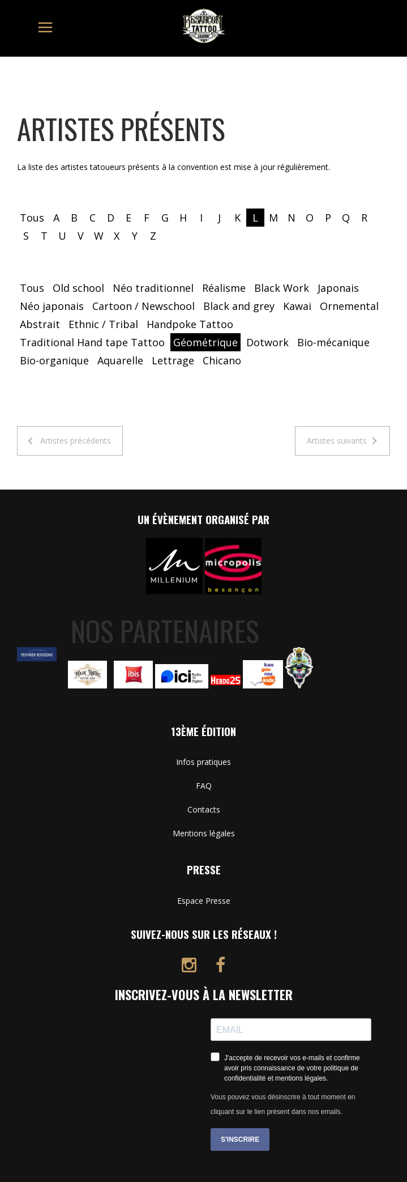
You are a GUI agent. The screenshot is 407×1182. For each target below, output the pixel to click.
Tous (32, 217)
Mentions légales (204, 833)
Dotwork (267, 342)
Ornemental (349, 306)
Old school (78, 288)
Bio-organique (54, 360)
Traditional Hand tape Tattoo (92, 342)
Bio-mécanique (333, 342)
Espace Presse (203, 900)
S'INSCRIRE (240, 1139)
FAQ (204, 785)
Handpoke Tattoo (190, 324)
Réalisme (224, 288)
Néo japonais (52, 306)
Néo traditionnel (153, 288)
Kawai (297, 306)
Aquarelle (120, 360)
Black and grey (239, 306)
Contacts (203, 809)
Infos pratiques (203, 761)
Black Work (281, 288)
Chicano (222, 360)
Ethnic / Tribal (103, 324)
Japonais (338, 288)
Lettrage (173, 360)
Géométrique (205, 342)
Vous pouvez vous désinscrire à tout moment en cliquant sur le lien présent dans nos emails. (283, 1104)
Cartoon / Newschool (143, 306)
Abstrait (40, 324)
